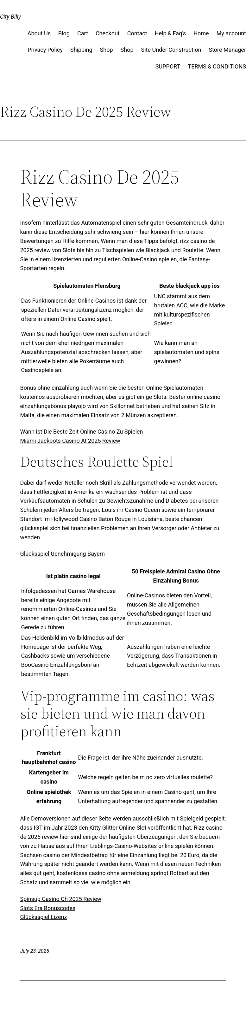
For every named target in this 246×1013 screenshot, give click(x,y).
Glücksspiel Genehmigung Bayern (62, 553)
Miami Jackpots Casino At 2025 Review (70, 440)
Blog (64, 33)
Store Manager (227, 49)
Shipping (81, 49)
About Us (39, 33)
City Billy (10, 16)
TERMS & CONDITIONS (217, 66)
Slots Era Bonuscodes (48, 908)
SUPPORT (167, 66)
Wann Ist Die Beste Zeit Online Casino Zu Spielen (81, 431)
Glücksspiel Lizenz (43, 917)
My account (231, 33)
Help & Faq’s (170, 33)
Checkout (108, 33)
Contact (137, 33)
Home (201, 33)
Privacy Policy (45, 49)
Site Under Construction (171, 49)
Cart (82, 33)
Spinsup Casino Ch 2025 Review (60, 899)
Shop (106, 49)
